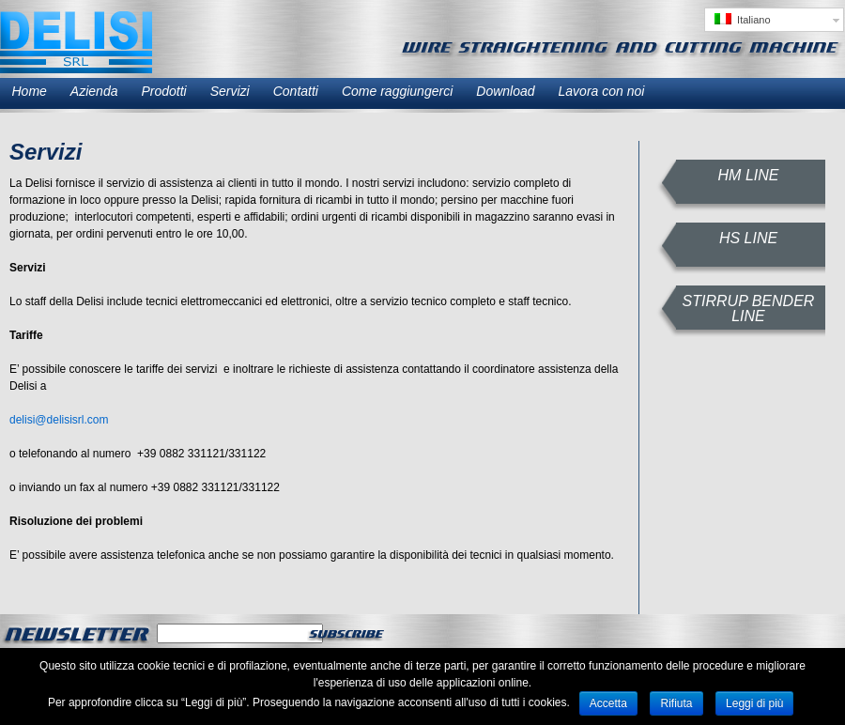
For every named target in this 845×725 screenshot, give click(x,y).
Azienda (94, 91)
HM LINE (748, 175)
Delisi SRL (76, 42)
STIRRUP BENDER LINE (749, 308)
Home (29, 91)
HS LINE (748, 238)
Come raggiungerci (397, 91)
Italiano (742, 19)
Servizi (230, 91)
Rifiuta (676, 703)
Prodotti (163, 91)
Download (505, 91)
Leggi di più (754, 703)
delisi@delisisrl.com (59, 419)
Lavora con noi (602, 91)
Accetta (608, 703)
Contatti (295, 91)
